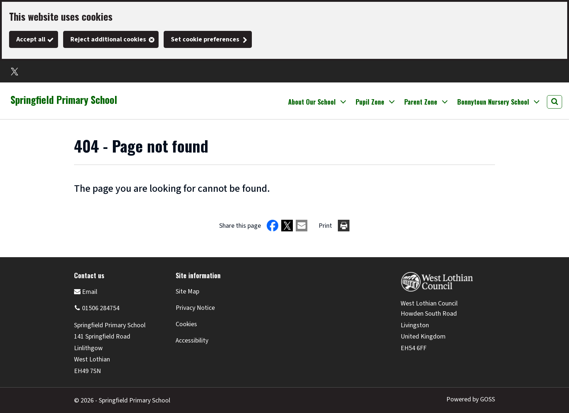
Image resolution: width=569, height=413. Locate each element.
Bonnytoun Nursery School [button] (493, 101)
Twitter (14, 71)
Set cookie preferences (205, 39)
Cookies (186, 324)
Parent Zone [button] (420, 101)
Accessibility (192, 340)
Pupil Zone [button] (370, 101)
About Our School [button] (312, 101)
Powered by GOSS (470, 399)
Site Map (187, 291)
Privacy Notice (195, 307)
